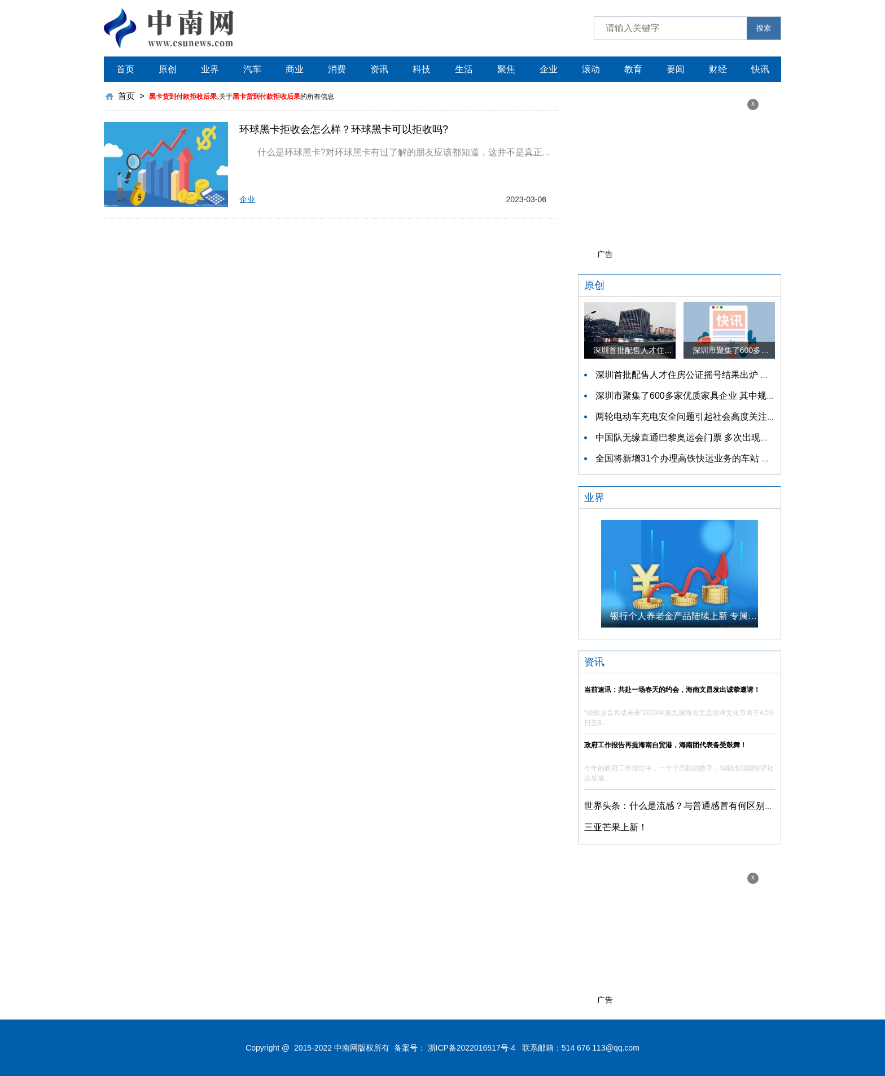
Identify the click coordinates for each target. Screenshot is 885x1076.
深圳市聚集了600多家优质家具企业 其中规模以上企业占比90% (721, 395)
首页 (125, 69)
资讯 (379, 69)
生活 (464, 69)
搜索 (763, 28)
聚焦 (506, 69)
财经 (718, 69)
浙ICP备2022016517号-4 (472, 1047)
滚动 (591, 69)
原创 (168, 69)
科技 (422, 69)
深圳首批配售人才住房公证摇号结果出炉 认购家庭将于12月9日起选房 (735, 375)
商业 (295, 69)
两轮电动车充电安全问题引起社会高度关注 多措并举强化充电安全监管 (736, 416)
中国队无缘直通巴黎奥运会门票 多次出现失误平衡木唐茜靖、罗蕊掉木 (736, 437)
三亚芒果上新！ (615, 827)
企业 (549, 69)
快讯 (760, 69)
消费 (337, 69)
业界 (210, 69)
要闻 (676, 69)
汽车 (252, 69)
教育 (633, 69)
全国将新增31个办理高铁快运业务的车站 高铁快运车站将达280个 (726, 458)
